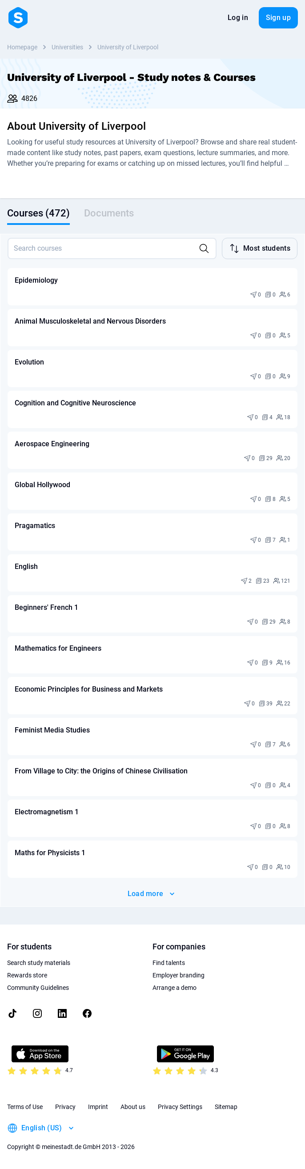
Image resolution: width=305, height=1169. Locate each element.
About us (132, 1106)
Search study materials (38, 962)
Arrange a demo (174, 987)
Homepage (22, 47)
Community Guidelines (38, 987)
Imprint (98, 1106)
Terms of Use (25, 1106)
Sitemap (226, 1106)
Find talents (168, 962)
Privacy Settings (180, 1106)
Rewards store (27, 975)
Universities (67, 47)
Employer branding (178, 975)
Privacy (65, 1106)
